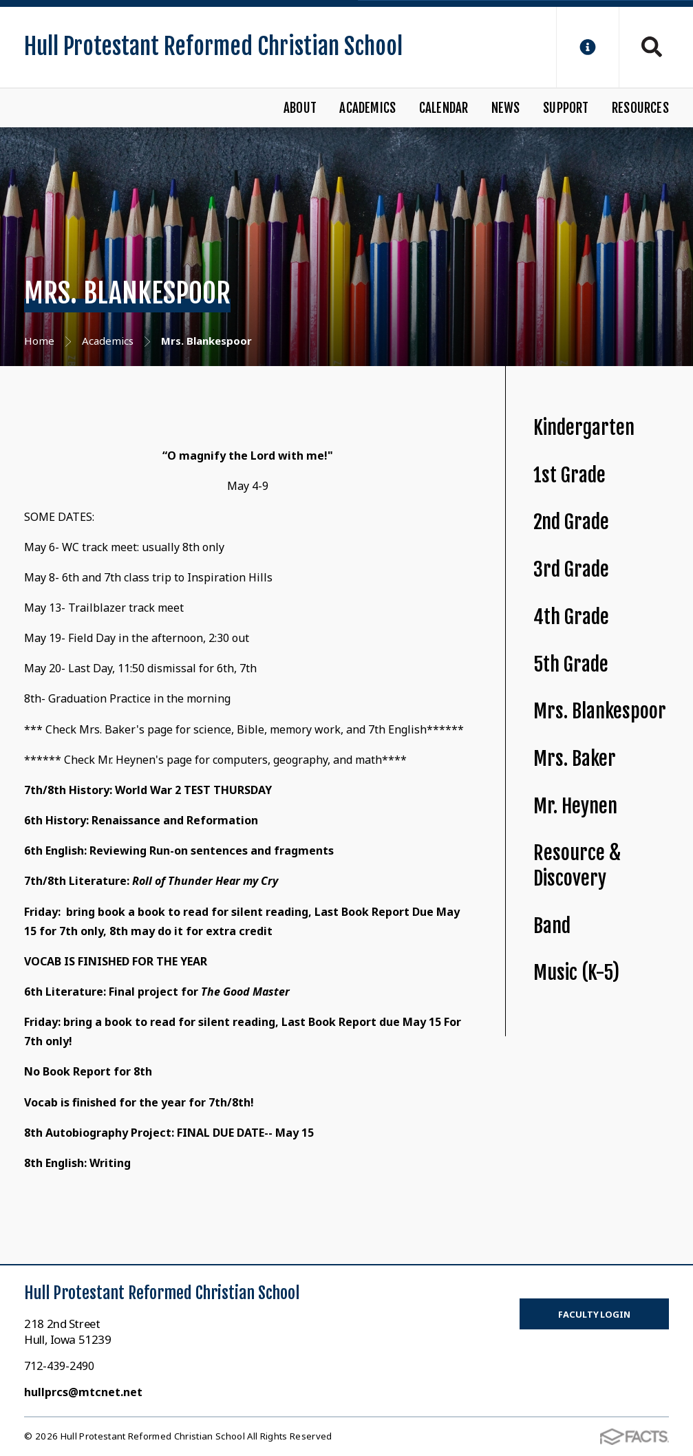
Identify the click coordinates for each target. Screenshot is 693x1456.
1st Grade (569, 475)
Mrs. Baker (574, 759)
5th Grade (570, 664)
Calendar (444, 108)
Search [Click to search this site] (651, 46)
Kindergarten (584, 428)
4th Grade (571, 617)
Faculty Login (594, 1314)
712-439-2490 (59, 1365)
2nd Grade (571, 522)
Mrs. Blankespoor (599, 711)
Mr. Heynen (575, 806)
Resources (640, 108)
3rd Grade (571, 569)
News (505, 108)
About (300, 108)
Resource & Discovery (577, 865)
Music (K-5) (576, 973)
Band (552, 926)
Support (565, 108)
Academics (367, 108)
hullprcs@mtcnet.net (83, 1392)
